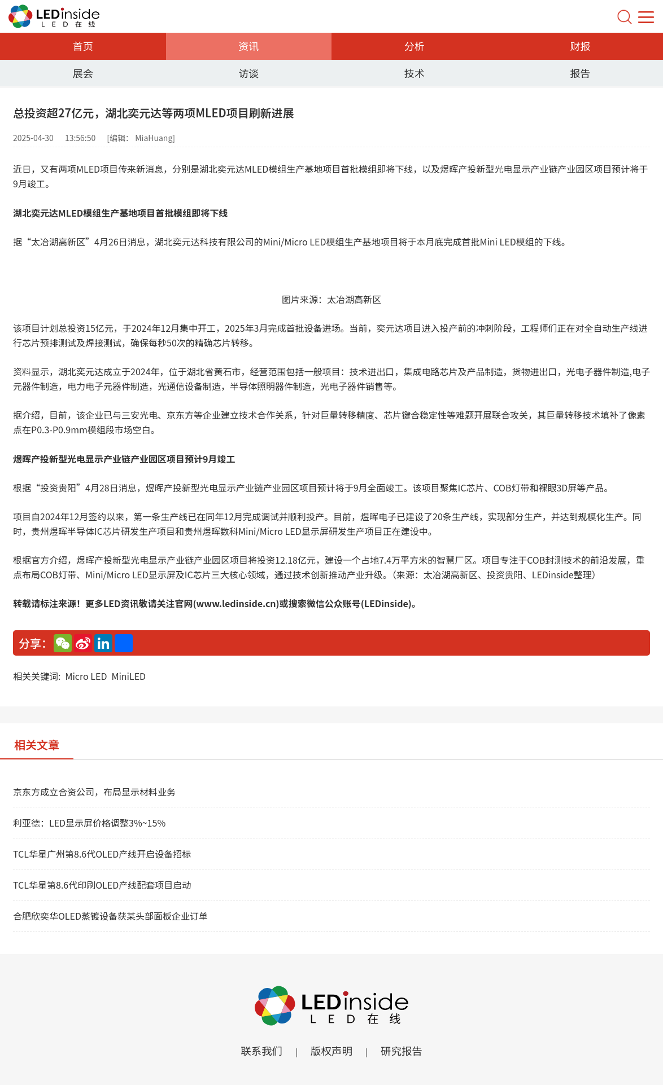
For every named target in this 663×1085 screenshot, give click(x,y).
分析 (414, 45)
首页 (83, 45)
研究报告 (405, 1051)
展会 (83, 72)
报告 (580, 72)
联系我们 (258, 1051)
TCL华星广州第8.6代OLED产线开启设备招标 (102, 853)
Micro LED (86, 676)
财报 (580, 45)
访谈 (248, 72)
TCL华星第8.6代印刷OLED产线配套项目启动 (102, 884)
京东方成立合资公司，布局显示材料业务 (94, 791)
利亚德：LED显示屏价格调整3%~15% (89, 822)
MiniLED (128, 676)
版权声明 (331, 1051)
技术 (414, 72)
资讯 (248, 45)
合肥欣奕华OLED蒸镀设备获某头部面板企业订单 (110, 916)
